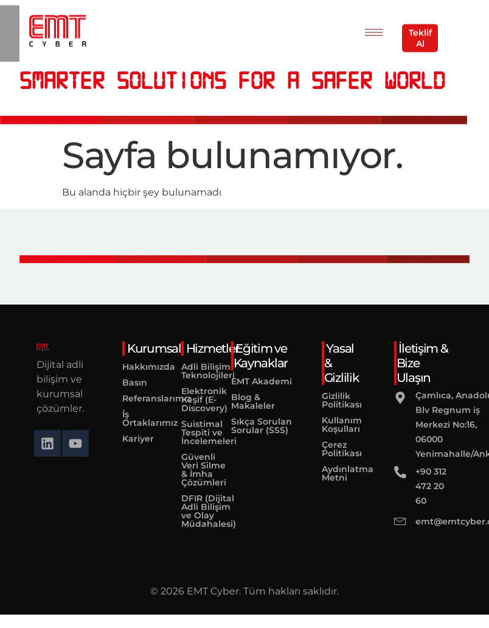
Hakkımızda (133, 366)
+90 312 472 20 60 (430, 486)
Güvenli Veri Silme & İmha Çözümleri (197, 469)
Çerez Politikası (340, 449)
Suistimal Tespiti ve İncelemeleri (197, 432)
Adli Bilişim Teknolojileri (197, 371)
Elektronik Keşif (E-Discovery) (197, 400)
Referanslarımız (133, 398)
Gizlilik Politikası (340, 400)
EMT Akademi (261, 381)
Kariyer (133, 438)
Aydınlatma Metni (340, 473)
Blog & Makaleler (253, 401)
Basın (133, 382)
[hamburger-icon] (373, 29)
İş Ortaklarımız (133, 418)
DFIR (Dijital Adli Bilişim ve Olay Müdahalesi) (197, 511)
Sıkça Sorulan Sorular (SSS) (261, 426)
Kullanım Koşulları (340, 424)
